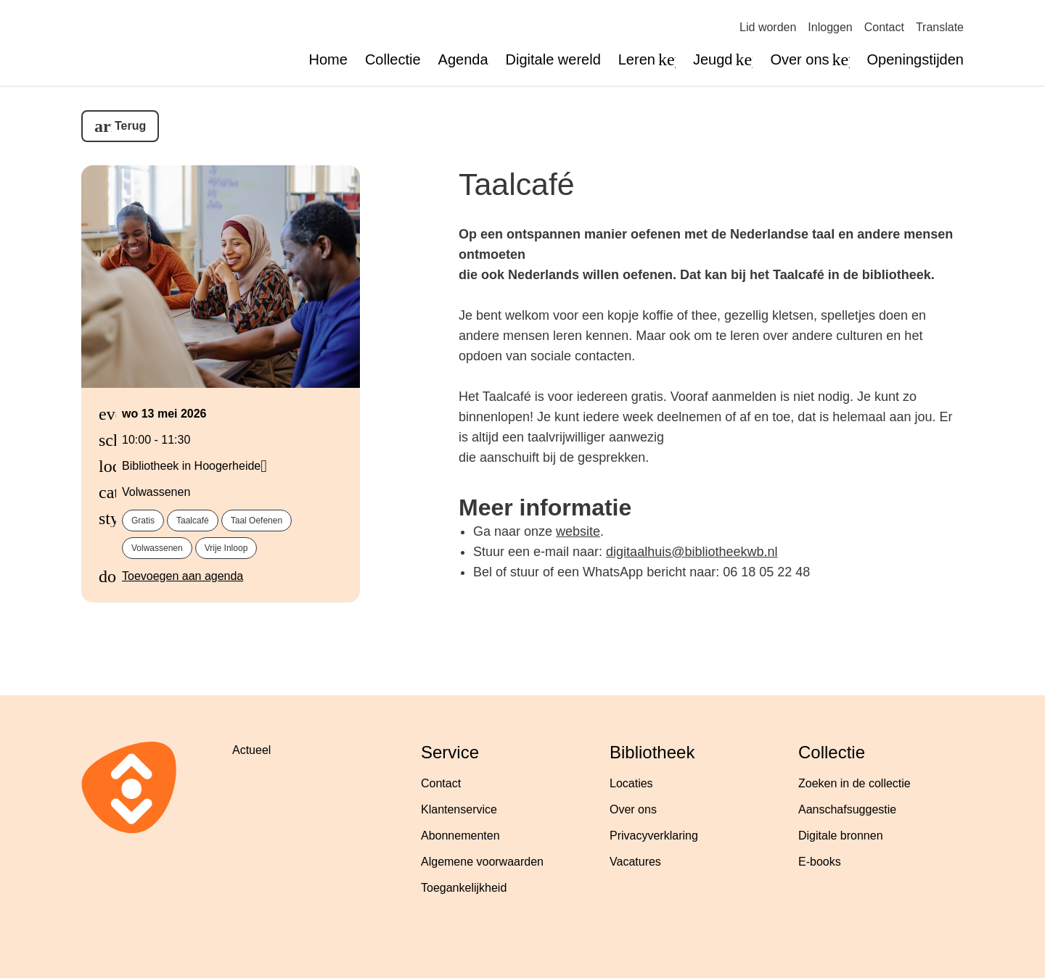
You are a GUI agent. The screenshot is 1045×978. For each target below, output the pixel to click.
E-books (819, 861)
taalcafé (192, 520)
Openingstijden (915, 59)
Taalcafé (517, 184)
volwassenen (157, 548)
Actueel (251, 750)
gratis (143, 520)
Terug (130, 126)
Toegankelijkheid (464, 888)
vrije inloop (226, 548)
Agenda (463, 59)
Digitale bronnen (840, 835)
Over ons (633, 809)
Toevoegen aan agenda (182, 576)
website (578, 531)
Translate (940, 27)
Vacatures (635, 861)
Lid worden (767, 27)
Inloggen (830, 27)
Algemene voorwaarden (482, 861)
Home (328, 59)
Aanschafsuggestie (847, 809)
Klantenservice (459, 809)
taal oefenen (256, 520)
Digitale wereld (553, 59)
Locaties (631, 783)
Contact (884, 27)
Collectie (393, 59)
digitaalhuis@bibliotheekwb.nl (691, 551)
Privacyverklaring (654, 835)
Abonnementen (460, 835)
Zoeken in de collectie (854, 783)
